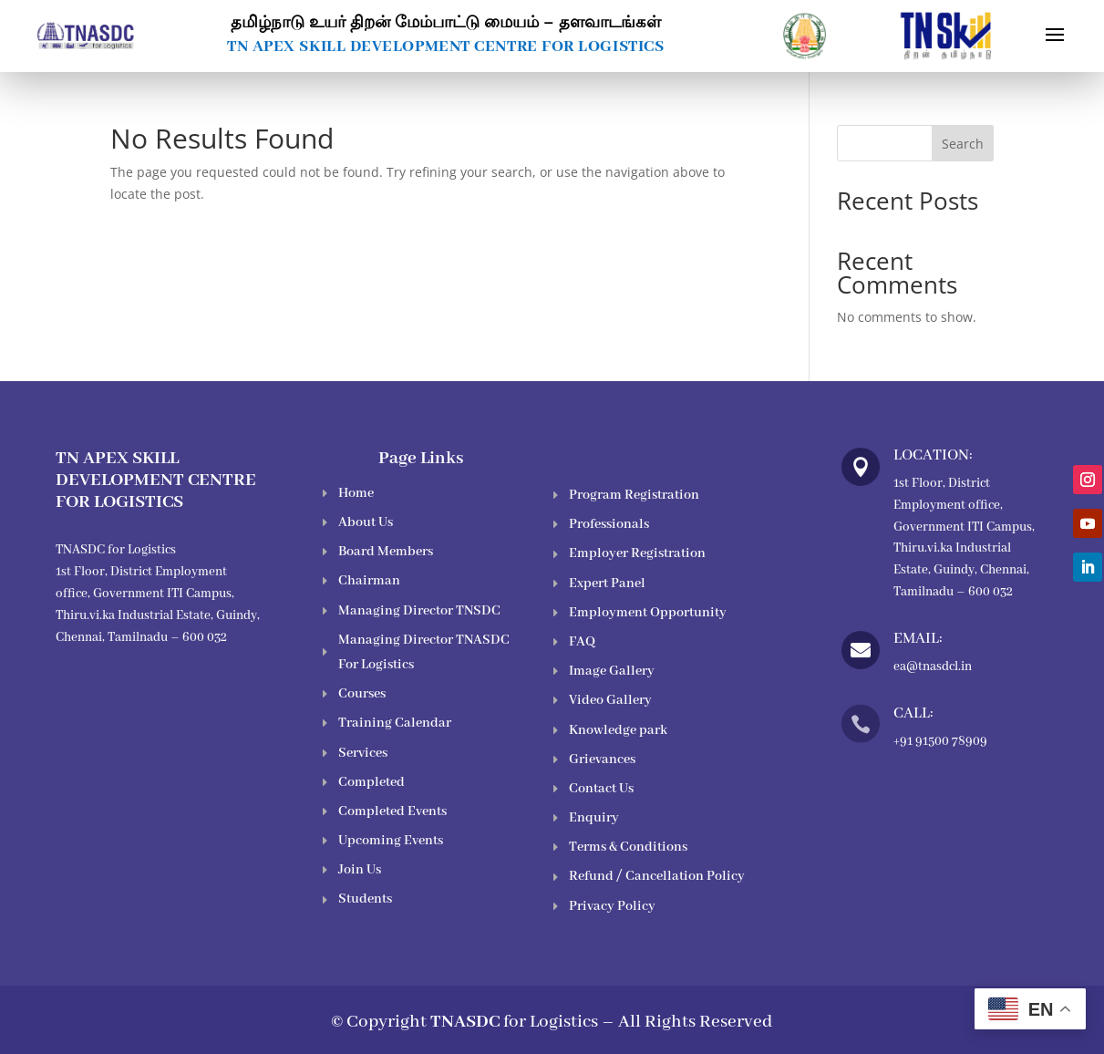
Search (963, 143)
